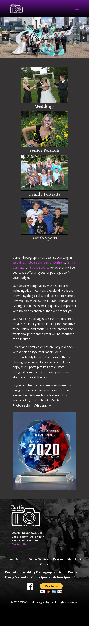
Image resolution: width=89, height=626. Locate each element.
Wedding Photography (39, 572)
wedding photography (27, 262)
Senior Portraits (44, 150)
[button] (5, 37)
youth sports (40, 267)
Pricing (80, 559)
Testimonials (62, 559)
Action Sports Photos (68, 577)
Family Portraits (44, 194)
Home (8, 559)
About (20, 559)
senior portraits (54, 262)
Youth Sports (44, 238)
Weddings (45, 106)
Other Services (39, 559)
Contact (46, 564)
